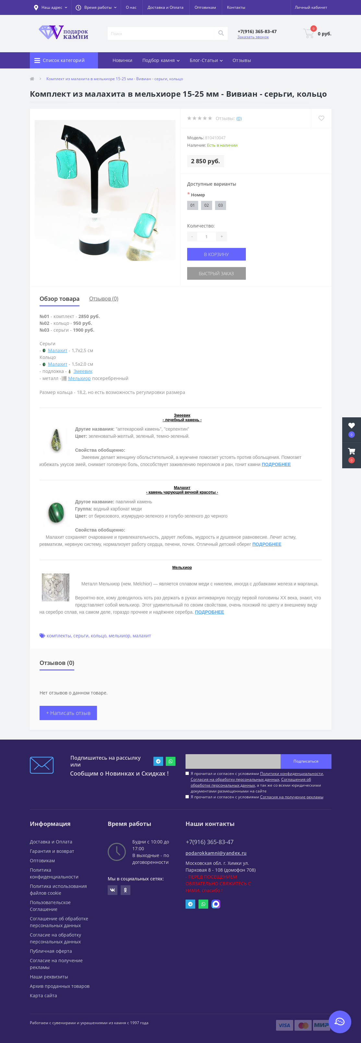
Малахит (57, 350)
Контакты (236, 7)
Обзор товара (59, 298)
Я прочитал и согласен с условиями (257, 797)
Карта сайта (43, 995)
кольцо (98, 635)
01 (192, 205)
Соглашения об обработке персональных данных (251, 782)
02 (206, 205)
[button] (96, 7)
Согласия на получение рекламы (291, 797)
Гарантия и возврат (52, 851)
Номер (196, 194)
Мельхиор (79, 378)
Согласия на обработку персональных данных (235, 779)
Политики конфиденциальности (291, 773)
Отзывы (242, 60)
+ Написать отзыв (68, 713)
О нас (131, 7)
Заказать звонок (253, 37)
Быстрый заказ (216, 273)
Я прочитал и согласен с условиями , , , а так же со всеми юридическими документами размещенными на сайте (257, 782)
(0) (239, 118)
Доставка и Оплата (166, 7)
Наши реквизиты (49, 977)
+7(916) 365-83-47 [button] (210, 842)
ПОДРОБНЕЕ (276, 464)
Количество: (201, 226)
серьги (81, 635)
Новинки (123, 60)
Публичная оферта (51, 951)
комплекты (59, 635)
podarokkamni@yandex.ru (216, 853)
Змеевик (83, 371)
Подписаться (306, 761)
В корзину (216, 254)
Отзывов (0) (103, 298)
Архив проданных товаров (60, 986)
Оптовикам (205, 7)
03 (220, 205)
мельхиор (119, 635)
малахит (142, 635)
